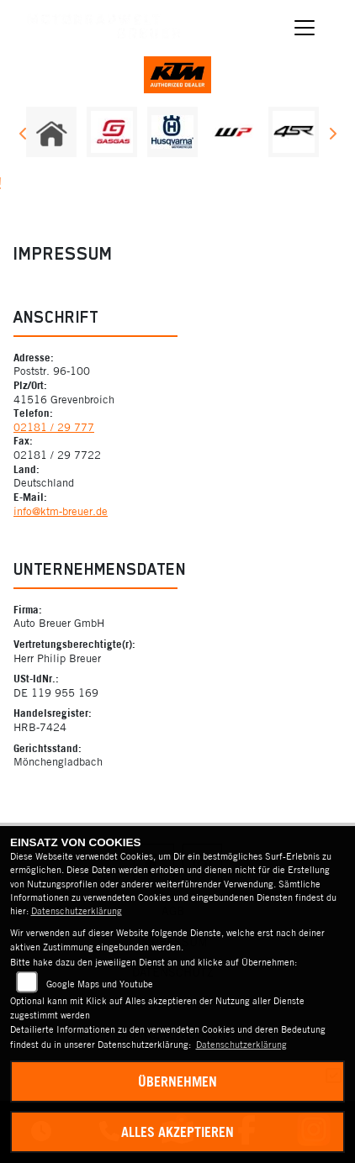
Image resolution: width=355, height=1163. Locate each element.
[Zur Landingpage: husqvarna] (172, 132)
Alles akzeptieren (177, 1132)
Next (331, 136)
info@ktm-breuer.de (60, 511)
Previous (23, 136)
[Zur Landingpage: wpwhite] (233, 132)
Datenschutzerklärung (76, 911)
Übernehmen (177, 1081)
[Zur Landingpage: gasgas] (112, 132)
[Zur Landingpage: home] (51, 132)
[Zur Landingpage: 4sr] (293, 132)
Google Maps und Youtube (99, 984)
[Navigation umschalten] (305, 27)
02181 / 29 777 (53, 427)
